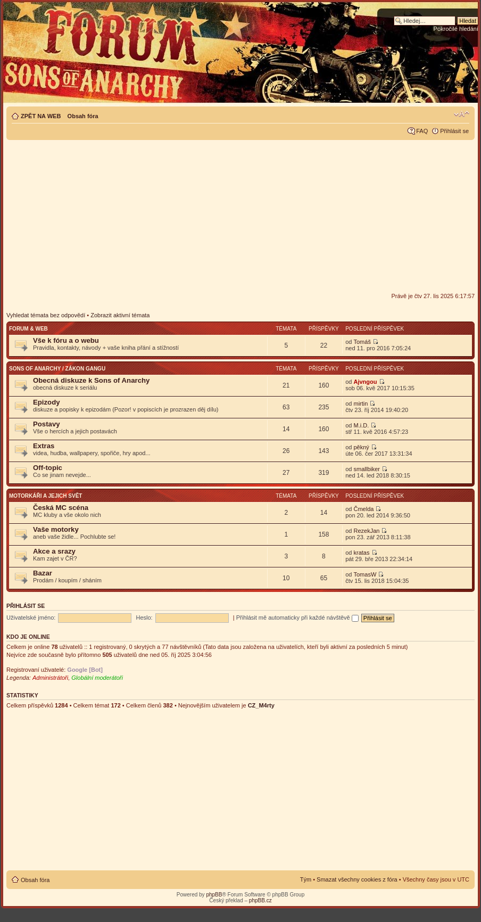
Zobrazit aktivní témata (120, 315)
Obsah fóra (83, 116)
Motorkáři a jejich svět (45, 496)
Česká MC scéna (60, 508)
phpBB (214, 895)
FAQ (422, 131)
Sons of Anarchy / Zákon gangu (57, 369)
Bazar (42, 573)
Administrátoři (50, 677)
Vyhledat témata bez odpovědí (45, 315)
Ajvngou (365, 381)
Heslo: (144, 617)
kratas (361, 552)
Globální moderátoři (97, 677)
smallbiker (366, 469)
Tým (305, 879)
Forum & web (28, 329)
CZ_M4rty (261, 705)
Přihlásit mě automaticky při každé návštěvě (297, 617)
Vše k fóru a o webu (66, 340)
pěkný (361, 447)
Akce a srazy (54, 551)
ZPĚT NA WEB (41, 116)
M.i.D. (361, 425)
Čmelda (363, 509)
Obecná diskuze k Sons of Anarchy (91, 380)
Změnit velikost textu (461, 114)
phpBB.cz (260, 900)
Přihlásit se (454, 131)
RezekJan (366, 531)
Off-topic (47, 468)
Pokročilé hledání (456, 29)
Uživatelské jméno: (30, 617)
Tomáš (361, 342)
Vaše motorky (56, 529)
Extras (43, 446)
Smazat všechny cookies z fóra (357, 879)
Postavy (46, 424)
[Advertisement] (240, 216)
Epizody (46, 402)
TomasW (364, 574)
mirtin (360, 403)
